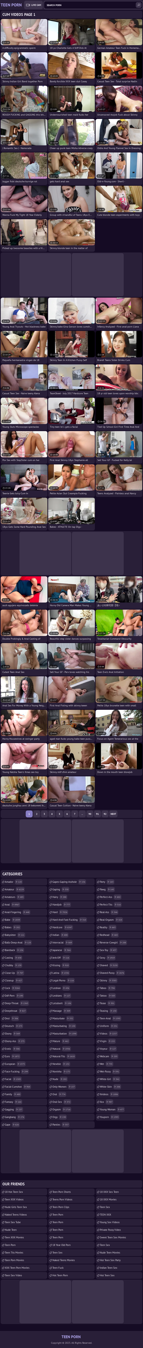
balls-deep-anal (18, 942)
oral (59, 1094)
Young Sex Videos (110, 1222)
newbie (61, 1064)
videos (109, 1033)
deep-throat (17, 1003)
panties (61, 1124)
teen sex (105, 1207)
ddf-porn (14, 995)
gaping (60, 889)
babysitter (15, 935)
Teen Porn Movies (14, 1260)
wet (106, 1064)
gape (12, 1124)
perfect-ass (110, 897)
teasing (108, 1010)
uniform (109, 1026)
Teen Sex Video (13, 1275)
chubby (13, 965)
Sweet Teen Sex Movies (113, 1237)
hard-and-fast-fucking (69, 919)
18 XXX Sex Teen (109, 1191)
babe (13, 919)
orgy (59, 1117)
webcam (109, 1056)
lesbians (61, 995)
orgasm (61, 1109)
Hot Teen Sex (107, 1275)
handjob (61, 904)
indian (60, 935)
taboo (108, 988)
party (107, 881)
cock (13, 988)
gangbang (15, 1117)
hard (60, 912)
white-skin (110, 1086)
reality (108, 927)
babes (13, 927)
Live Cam (36, 5)
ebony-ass (15, 1041)
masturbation (64, 1033)
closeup (14, 980)
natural (61, 1048)
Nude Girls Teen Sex (16, 1207)
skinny (108, 980)
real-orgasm (111, 919)
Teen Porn (10, 1245)
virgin (108, 1041)
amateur (15, 889)
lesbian (61, 988)
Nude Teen (11, 1229)
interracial (62, 942)
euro (12, 1056)
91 (97, 813)
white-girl (110, 1079)
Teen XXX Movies (14, 1237)
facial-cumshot (18, 1086)
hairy (59, 897)
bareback (14, 950)
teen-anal (110, 1018)
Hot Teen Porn (60, 1275)
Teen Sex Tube (13, 1222)
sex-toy (108, 950)
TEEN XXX (105, 1214)
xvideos (109, 1094)
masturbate (63, 1018)
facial (13, 1079)
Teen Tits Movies (14, 1252)
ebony (13, 1033)
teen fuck (57, 1267)
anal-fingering (17, 912)
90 (89, 813)
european (15, 1064)
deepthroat (16, 1010)
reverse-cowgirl (113, 942)
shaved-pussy (112, 973)
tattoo (108, 995)
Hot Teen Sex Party (110, 1260)
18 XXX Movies (108, 1199)
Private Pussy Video (110, 1229)
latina (61, 973)
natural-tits (64, 1056)
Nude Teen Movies (110, 1252)
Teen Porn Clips (60, 1207)
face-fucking (17, 1071)
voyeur (108, 1048)
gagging (14, 1109)
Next (113, 813)
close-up (14, 973)
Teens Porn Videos (62, 1199)
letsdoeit (62, 1003)
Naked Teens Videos (16, 1214)
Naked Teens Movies (63, 1260)
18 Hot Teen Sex (14, 1191)
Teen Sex (57, 1252)
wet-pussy (110, 1071)
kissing (61, 965)
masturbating (64, 1026)
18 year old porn (61, 1245)
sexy (108, 957)
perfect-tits (111, 904)
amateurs (14, 897)
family (13, 1094)
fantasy (13, 1102)
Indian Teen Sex (108, 1267)
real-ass (109, 912)
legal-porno (63, 980)
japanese (61, 950)
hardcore (62, 927)
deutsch (14, 1026)
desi (12, 1018)
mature (61, 1041)
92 (105, 813)
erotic (13, 1048)
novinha (61, 1071)
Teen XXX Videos (14, 1199)
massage (61, 1010)
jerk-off (61, 957)
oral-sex (61, 1102)
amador (14, 881)
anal (12, 904)
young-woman (112, 1109)
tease (107, 1003)
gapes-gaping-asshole (69, 881)
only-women (64, 1086)
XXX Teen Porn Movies (17, 1267)
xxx (106, 1102)
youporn (109, 1117)
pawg (107, 889)
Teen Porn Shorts (61, 1191)
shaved (109, 965)
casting (13, 957)
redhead (109, 935)
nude (60, 1079)
